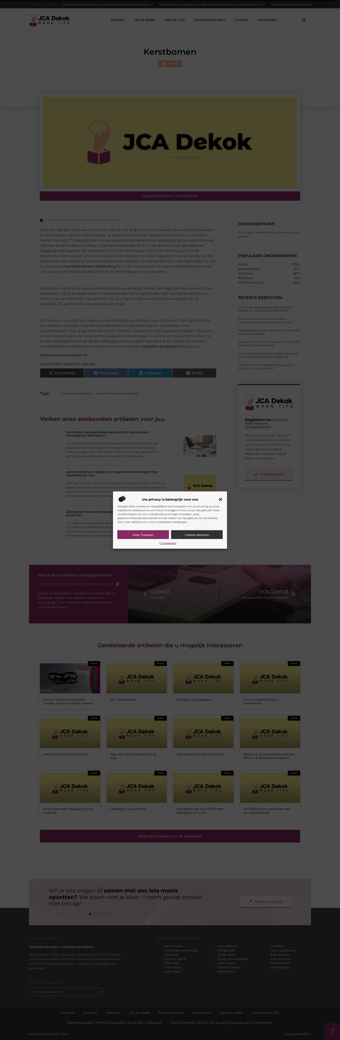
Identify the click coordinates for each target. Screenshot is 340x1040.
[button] (220, 499)
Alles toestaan (143, 535)
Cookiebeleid (167, 543)
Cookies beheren (197, 535)
